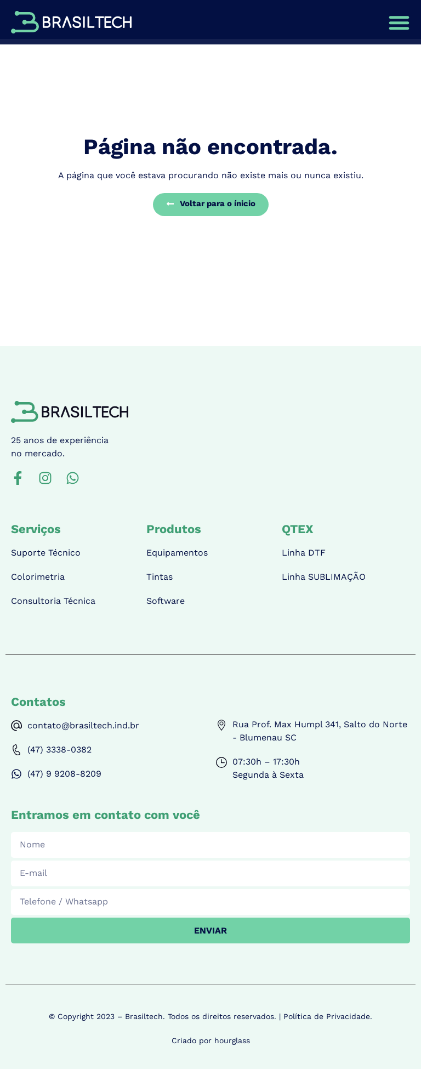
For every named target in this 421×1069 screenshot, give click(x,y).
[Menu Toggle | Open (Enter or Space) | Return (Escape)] (399, 22)
